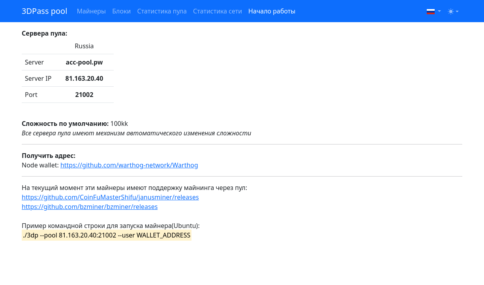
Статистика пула (162, 11)
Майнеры (91, 11)
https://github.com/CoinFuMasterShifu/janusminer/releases (110, 197)
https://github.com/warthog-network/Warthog (129, 165)
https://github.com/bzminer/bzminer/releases (90, 206)
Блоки (121, 11)
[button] (434, 11)
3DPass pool (44, 11)
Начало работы (271, 11)
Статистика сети (217, 11)
